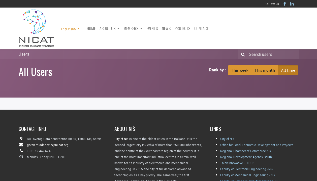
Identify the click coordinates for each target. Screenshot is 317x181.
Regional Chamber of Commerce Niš (245, 151)
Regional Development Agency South (246, 157)
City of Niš (227, 139)
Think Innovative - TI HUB (237, 163)
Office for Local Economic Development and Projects (257, 145)
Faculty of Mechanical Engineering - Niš (247, 175)
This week (239, 70)
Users (24, 54)
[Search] (242, 54)
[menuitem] (91, 28)
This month (265, 70)
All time (288, 70)
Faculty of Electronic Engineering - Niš (246, 169)
